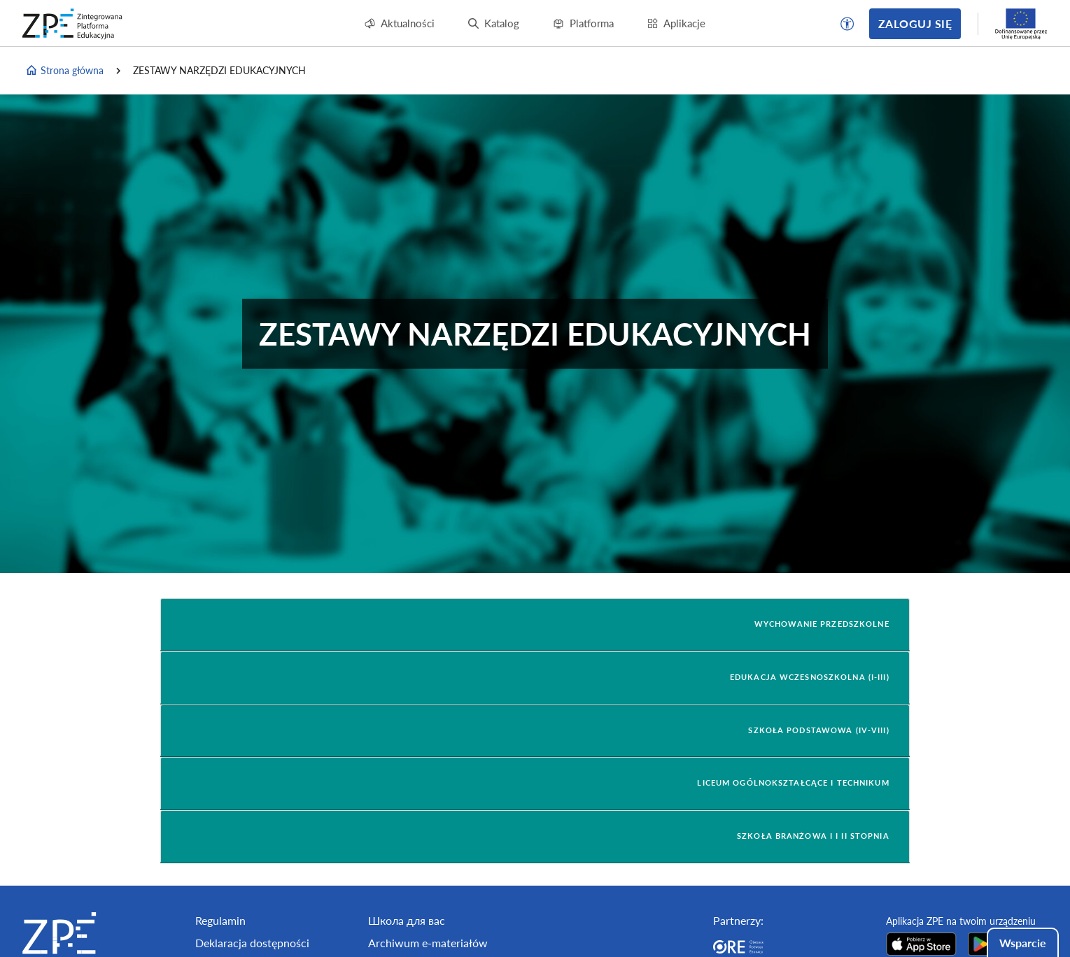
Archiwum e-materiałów (428, 942)
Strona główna (64, 71)
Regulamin (220, 920)
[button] (847, 24)
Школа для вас (406, 920)
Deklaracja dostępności (252, 942)
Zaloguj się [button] (915, 23)
